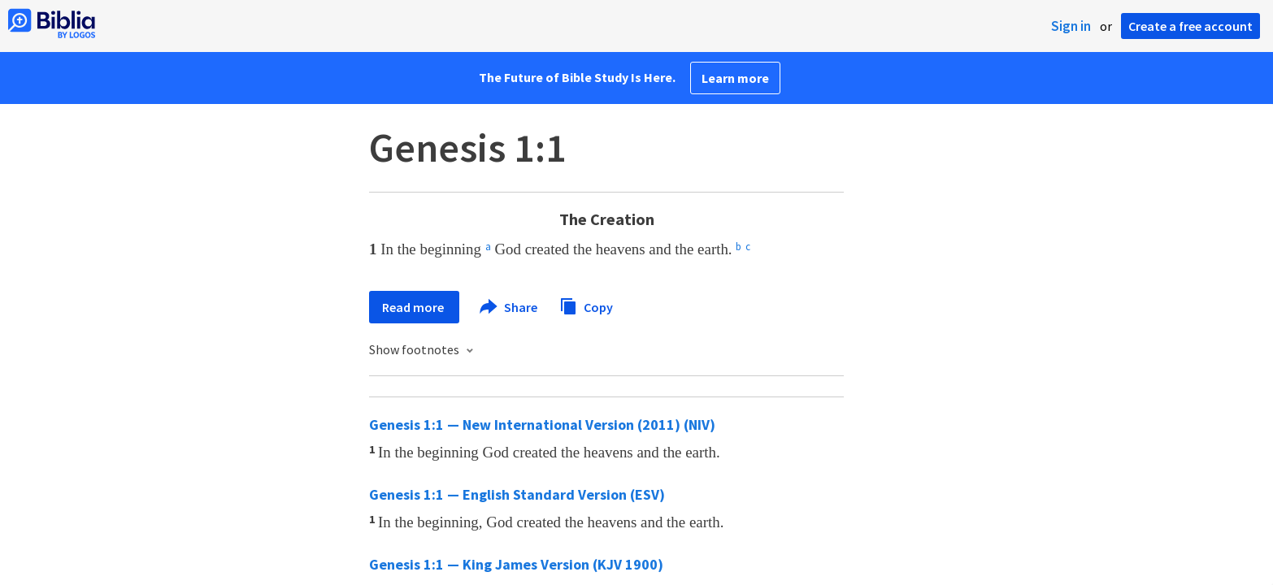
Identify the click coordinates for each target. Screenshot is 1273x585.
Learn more (735, 78)
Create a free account (1190, 26)
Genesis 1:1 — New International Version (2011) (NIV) (542, 424)
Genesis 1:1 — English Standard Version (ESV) (517, 494)
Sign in (1071, 26)
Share (509, 307)
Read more (414, 307)
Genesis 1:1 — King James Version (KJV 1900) (516, 564)
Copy (586, 305)
